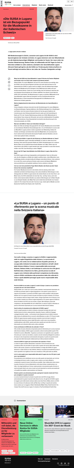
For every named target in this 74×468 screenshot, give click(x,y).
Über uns (40, 459)
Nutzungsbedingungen (44, 461)
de (71, 1)
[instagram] (61, 463)
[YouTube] (65, 463)
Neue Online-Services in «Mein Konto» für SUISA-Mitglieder (29, 427)
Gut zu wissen (17, 5)
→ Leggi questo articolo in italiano (17, 51)
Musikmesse (47, 450)
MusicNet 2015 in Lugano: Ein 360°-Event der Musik (58, 424)
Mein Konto (10, 450)
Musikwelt (50, 5)
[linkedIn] (68, 463)
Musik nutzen (42, 5)
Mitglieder (34, 5)
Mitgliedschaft (35, 452)
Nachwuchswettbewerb (55, 450)
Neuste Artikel (68, 5)
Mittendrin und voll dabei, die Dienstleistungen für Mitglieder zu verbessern (8, 430)
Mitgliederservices (7, 37)
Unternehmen (26, 5)
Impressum (47, 459)
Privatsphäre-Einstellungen (64, 465)
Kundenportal (4, 450)
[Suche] (68, 1)
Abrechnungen (23, 452)
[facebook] (58, 463)
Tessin (13, 37)
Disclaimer (55, 459)
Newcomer (63, 450)
